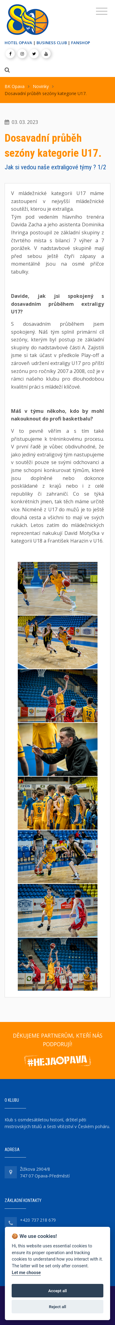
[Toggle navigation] (101, 11)
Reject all (57, 1306)
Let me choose (26, 1272)
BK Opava (15, 86)
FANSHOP (80, 42)
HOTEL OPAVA (18, 42)
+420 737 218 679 (38, 1220)
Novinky (41, 86)
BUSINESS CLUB (51, 42)
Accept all (57, 1290)
